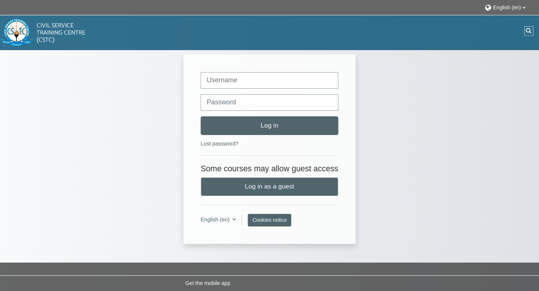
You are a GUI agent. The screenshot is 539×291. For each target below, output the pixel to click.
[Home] (45, 32)
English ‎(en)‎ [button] (215, 220)
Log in (269, 125)
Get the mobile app (207, 283)
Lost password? (219, 144)
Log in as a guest (269, 186)
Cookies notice (269, 220)
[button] (508, 7)
